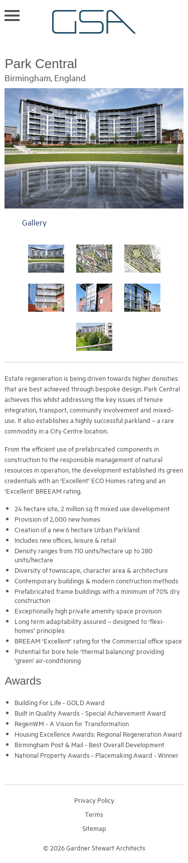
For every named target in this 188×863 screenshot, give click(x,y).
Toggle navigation (12, 15)
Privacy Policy (94, 799)
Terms (94, 813)
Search (178, 14)
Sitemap (94, 827)
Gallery (34, 222)
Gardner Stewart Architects (94, 22)
